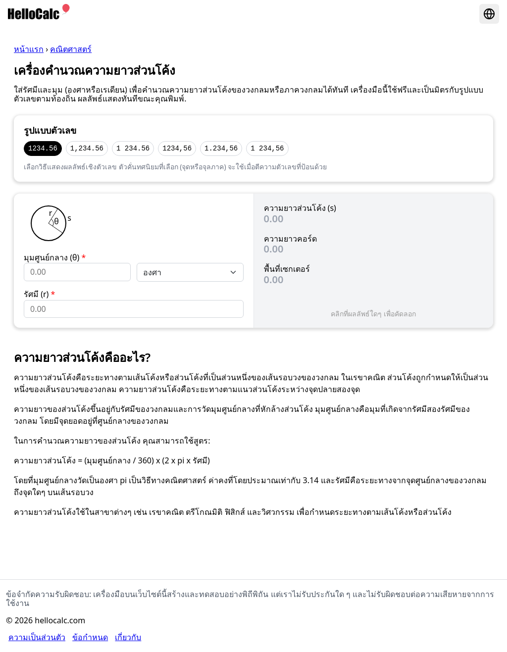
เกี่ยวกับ (128, 637)
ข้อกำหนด (90, 637)
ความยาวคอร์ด (290, 238)
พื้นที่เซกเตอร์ (287, 268)
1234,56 (177, 148)
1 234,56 (267, 148)
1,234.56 (86, 148)
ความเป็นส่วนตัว (36, 637)
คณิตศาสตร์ (71, 49)
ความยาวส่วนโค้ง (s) (300, 207)
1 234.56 (133, 148)
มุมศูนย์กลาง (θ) (55, 257)
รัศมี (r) (39, 294)
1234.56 (42, 148)
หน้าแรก (29, 49)
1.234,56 (221, 148)
